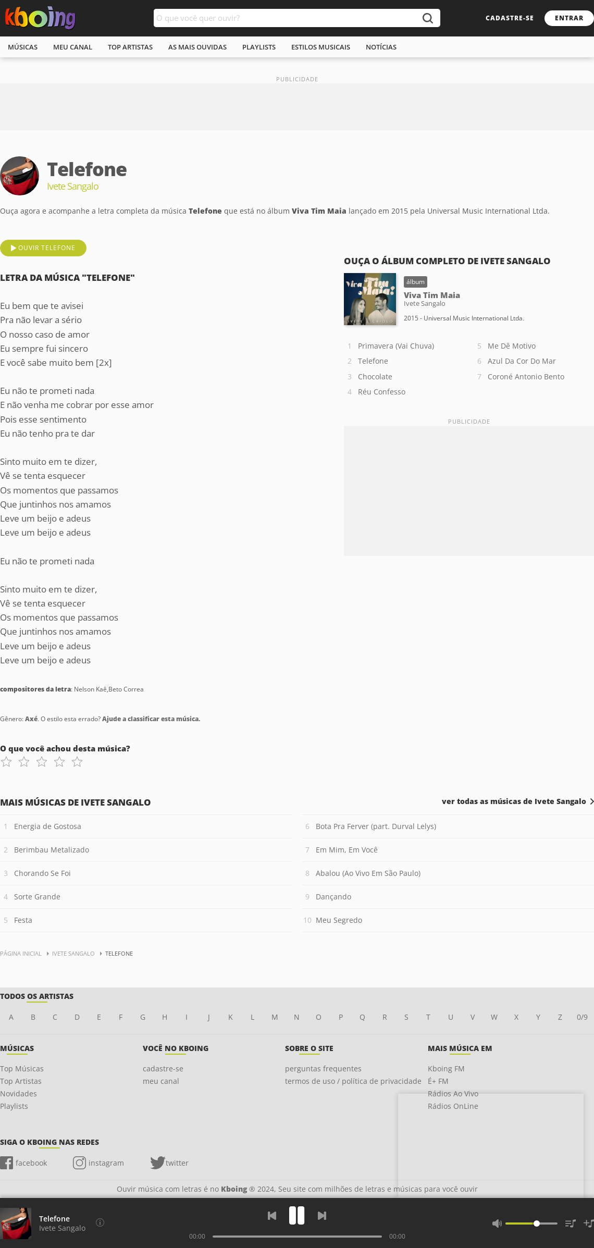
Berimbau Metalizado (51, 850)
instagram (106, 1163)
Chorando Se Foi (42, 873)
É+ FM (438, 1081)
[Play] (297, 1215)
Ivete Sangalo (62, 1228)
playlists (259, 47)
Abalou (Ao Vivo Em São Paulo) (368, 873)
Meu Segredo (339, 920)
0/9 (582, 1017)
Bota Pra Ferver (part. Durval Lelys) (376, 826)
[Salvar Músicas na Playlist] (589, 1223)
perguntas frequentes (323, 1068)
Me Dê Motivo (512, 346)
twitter (177, 1163)
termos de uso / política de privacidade (353, 1081)
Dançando (333, 896)
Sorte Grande (37, 896)
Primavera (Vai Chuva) (396, 346)
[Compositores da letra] (100, 1222)
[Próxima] (322, 1216)
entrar (569, 18)
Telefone (373, 361)
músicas (23, 47)
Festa (23, 920)
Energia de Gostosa (47, 826)
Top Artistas (21, 1081)
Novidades (18, 1093)
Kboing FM (446, 1068)
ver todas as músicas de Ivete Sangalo (514, 801)
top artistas (130, 47)
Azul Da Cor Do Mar (522, 361)
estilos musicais (320, 47)
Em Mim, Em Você (347, 850)
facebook (31, 1163)
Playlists (14, 1106)
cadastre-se (510, 18)
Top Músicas (22, 1068)
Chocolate (375, 376)
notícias (381, 47)
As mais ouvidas (197, 47)
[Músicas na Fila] (570, 1223)
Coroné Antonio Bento (526, 376)
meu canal (72, 47)
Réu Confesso (381, 392)
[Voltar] (272, 1216)
